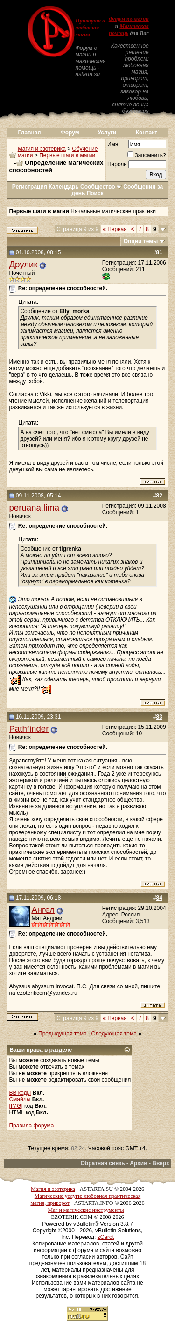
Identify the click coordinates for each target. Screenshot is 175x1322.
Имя (112, 144)
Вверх (160, 1163)
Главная (29, 132)
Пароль (117, 164)
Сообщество (101, 186)
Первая (114, 229)
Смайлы (19, 1099)
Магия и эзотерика (42, 149)
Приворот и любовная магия (90, 27)
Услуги (107, 132)
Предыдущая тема (62, 1033)
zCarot (106, 1237)
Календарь (64, 186)
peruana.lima (34, 507)
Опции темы (141, 241)
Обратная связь (102, 1163)
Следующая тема (114, 1033)
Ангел (43, 910)
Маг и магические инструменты (86, 1210)
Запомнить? (146, 155)
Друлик (23, 264)
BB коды (20, 1093)
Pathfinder (29, 729)
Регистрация (29, 186)
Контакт (146, 132)
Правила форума (31, 1125)
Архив (138, 1163)
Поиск (95, 193)
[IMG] (15, 1106)
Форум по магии (129, 19)
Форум (70, 132)
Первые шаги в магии (67, 155)
